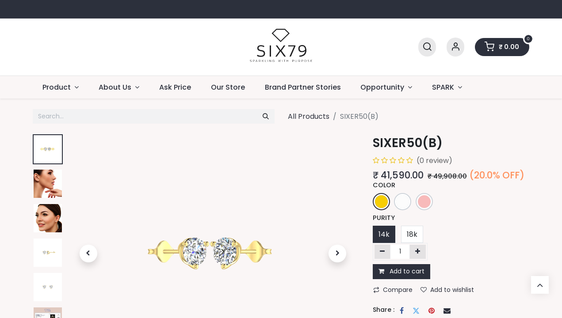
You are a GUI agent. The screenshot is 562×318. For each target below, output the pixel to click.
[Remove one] (383, 252)
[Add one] (417, 252)
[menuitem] (175, 87)
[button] (88, 253)
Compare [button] (393, 289)
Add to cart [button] (401, 271)
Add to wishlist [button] (447, 289)
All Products (308, 116)
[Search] (427, 47)
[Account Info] (455, 47)
